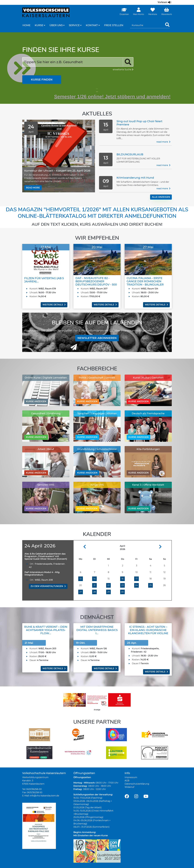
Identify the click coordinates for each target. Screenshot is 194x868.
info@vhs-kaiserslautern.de (44, 795)
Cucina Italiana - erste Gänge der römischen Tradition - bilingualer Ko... (145, 282)
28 (94, 592)
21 (94, 585)
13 (80, 578)
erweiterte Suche (123, 69)
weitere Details (54, 304)
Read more (33, 187)
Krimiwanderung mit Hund (135, 177)
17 (137, 578)
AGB (127, 780)
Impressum (131, 777)
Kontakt (92, 25)
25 (150, 585)
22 (108, 585)
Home (26, 25)
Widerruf (129, 787)
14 (94, 578)
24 (136, 585)
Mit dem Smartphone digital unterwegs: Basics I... (97, 630)
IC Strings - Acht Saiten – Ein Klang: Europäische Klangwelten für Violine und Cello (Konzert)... (148, 631)
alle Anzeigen (161, 197)
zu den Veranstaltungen (48, 586)
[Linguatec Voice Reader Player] (165, 2)
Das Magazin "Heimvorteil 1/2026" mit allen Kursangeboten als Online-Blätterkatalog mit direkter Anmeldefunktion (97, 213)
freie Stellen (113, 25)
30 (122, 592)
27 (80, 592)
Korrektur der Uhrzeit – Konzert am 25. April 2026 (57, 170)
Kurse (39, 25)
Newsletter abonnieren (97, 338)
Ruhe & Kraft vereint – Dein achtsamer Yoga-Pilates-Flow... (45, 630)
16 (122, 578)
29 (108, 592)
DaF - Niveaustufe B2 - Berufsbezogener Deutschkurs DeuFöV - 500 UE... (96, 282)
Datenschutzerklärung (137, 783)
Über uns (56, 25)
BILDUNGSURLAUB (130, 154)
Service (74, 25)
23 (122, 585)
